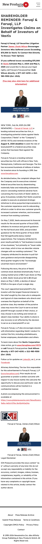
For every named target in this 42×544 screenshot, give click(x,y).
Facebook (5, 362)
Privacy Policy (32, 525)
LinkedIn (26, 359)
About (10, 515)
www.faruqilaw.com (9, 173)
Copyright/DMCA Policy (14, 525)
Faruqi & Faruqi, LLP (23, 128)
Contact (21, 530)
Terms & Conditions (31, 520)
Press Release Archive (24, 515)
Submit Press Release (11, 520)
